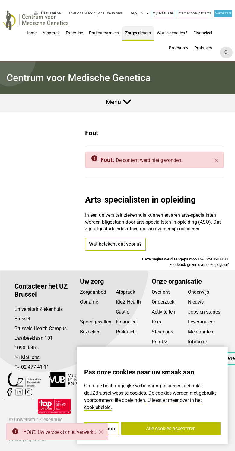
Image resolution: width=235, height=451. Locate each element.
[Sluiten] (216, 160)
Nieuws (196, 302)
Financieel (127, 322)
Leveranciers (201, 322)
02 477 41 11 (35, 367)
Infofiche (197, 342)
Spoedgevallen (95, 322)
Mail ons (30, 357)
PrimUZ (160, 342)
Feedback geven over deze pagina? (199, 264)
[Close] (101, 432)
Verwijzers (223, 13)
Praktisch (126, 332)
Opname (89, 302)
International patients (194, 13)
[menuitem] (76, 13)
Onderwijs (198, 292)
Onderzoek (163, 302)
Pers (156, 322)
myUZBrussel (163, 13)
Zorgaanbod (93, 292)
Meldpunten (200, 332)
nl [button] (145, 13)
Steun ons (162, 332)
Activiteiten (163, 312)
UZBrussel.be (47, 13)
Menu (113, 102)
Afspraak (125, 292)
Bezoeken (90, 332)
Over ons (161, 292)
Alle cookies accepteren (171, 428)
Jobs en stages (204, 312)
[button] (134, 13)
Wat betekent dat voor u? (115, 244)
